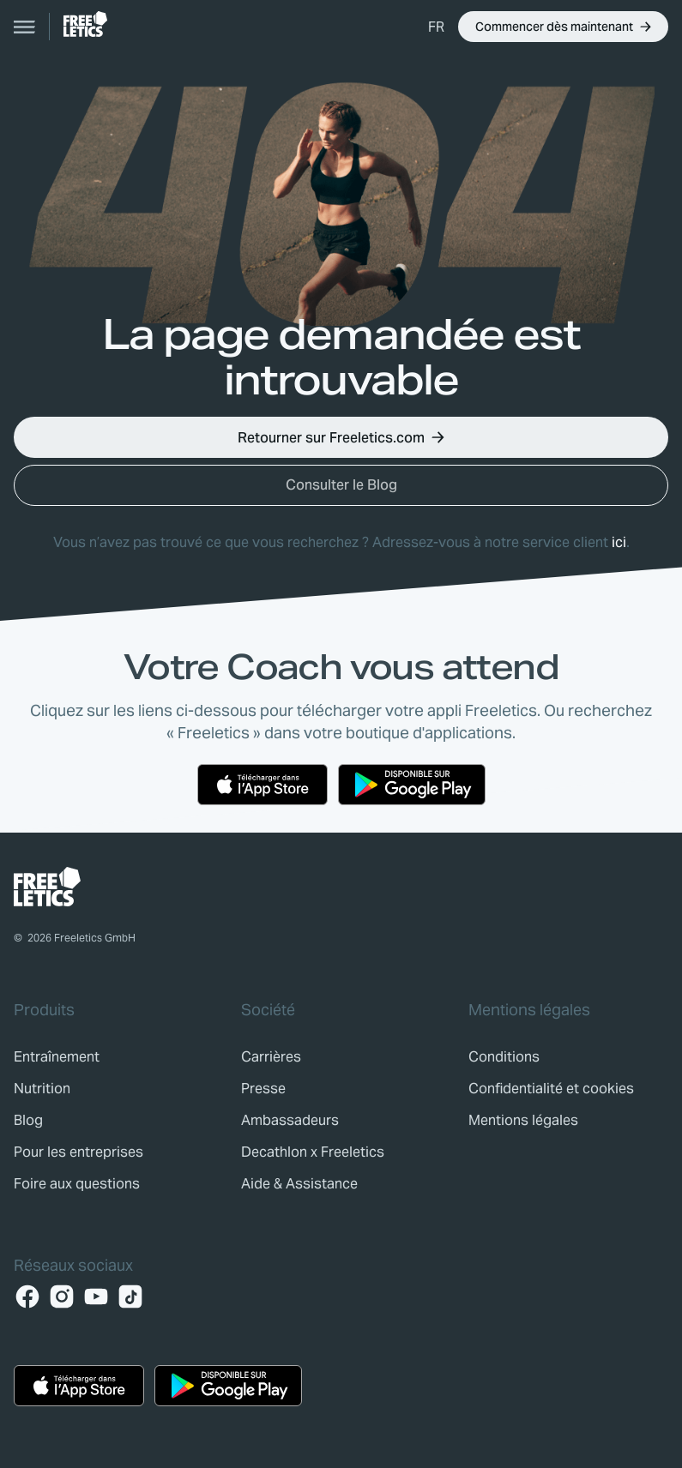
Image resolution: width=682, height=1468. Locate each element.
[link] (85, 24)
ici (619, 542)
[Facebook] (27, 1296)
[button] (436, 26)
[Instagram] (61, 1296)
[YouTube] (96, 1296)
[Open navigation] (25, 26)
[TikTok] (130, 1296)
